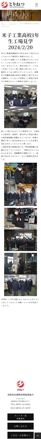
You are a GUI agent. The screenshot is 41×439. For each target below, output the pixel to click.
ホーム (3, 24)
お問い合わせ (20, 426)
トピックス (13, 24)
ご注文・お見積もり (20, 435)
